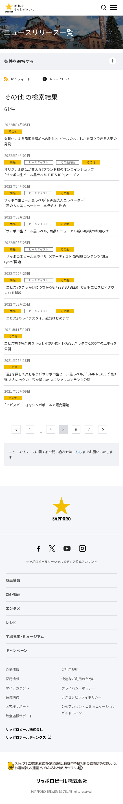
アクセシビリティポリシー (81, 697)
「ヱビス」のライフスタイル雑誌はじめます (36, 318)
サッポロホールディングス (26, 737)
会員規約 (12, 697)
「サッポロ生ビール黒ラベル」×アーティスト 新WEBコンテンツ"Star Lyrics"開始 (56, 259)
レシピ (11, 622)
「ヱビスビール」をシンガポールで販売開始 (36, 404)
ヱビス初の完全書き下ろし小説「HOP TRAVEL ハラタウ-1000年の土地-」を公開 (60, 346)
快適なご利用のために (78, 678)
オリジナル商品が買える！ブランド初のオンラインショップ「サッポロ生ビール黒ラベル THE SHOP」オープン (49, 172)
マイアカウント (17, 688)
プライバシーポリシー (78, 688)
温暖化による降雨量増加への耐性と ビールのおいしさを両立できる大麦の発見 (60, 141)
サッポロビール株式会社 (24, 729)
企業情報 (12, 669)
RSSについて (60, 79)
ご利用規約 (69, 669)
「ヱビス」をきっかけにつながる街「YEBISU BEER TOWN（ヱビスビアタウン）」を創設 (59, 290)
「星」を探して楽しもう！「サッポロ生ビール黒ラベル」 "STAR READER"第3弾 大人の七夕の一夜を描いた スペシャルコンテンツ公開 (60, 376)
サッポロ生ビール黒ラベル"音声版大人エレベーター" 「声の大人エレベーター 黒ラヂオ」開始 (44, 203)
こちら (77, 451)
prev (20, 429)
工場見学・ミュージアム (25, 636)
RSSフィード (21, 79)
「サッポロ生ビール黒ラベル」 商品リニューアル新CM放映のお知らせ (56, 231)
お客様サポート (17, 706)
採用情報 (12, 678)
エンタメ (13, 608)
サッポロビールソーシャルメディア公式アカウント (61, 561)
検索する (104, 7)
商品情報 (13, 580)
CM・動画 (13, 594)
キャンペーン (16, 650)
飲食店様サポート (19, 715)
